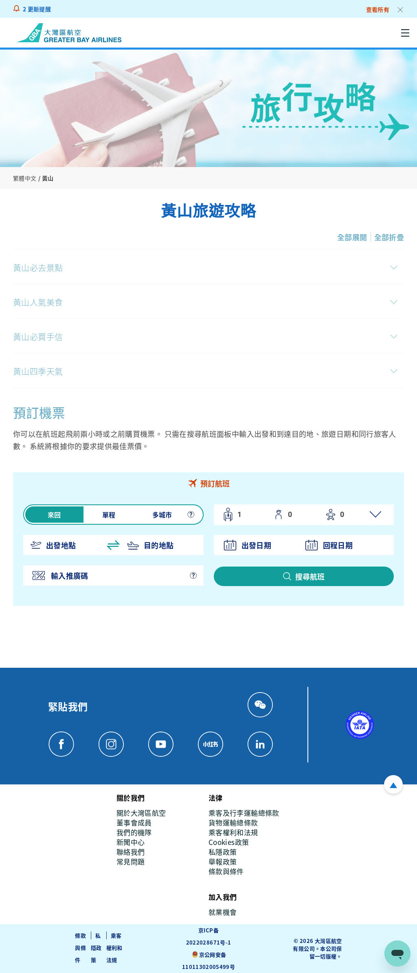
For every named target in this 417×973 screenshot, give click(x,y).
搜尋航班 (310, 576)
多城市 (162, 514)
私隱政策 (96, 948)
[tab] (208, 483)
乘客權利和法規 (114, 948)
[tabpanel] (208, 550)
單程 (109, 514)
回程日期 (338, 545)
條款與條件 (80, 948)
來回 (54, 514)
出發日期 (256, 545)
